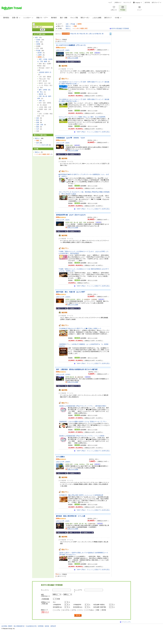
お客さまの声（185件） (63, 143)
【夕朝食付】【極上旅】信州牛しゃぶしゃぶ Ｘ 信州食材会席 (81, 495)
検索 (78, 615)
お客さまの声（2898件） (63, 462)
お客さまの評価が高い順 (96, 33)
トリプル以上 (90, 610)
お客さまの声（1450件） (63, 297)
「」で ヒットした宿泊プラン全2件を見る (93, 209)
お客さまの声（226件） (63, 521)
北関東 (38, 44)
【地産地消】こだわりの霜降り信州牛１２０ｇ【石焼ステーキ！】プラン (83, 421)
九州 (37, 129)
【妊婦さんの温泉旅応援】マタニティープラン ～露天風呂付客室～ (83, 406)
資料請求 (53, 626)
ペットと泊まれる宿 (42, 145)
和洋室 (104, 610)
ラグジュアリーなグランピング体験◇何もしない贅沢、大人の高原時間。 (83, 117)
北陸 (37, 118)
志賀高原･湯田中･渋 (45, 72)
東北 (37, 42)
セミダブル (66, 610)
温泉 (37, 142)
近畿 (37, 122)
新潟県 (40, 52)
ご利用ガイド (117, 2)
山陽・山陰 (39, 124)
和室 (97, 610)
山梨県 (40, 55)
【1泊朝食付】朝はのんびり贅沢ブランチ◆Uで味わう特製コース (80, 328)
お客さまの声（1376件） (63, 374)
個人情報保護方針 (19, 626)
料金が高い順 (84, 33)
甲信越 (73, 24)
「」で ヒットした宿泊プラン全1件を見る (93, 510)
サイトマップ (127, 2)
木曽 (40, 100)
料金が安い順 (74, 33)
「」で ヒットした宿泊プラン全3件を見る (93, 132)
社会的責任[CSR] (31, 626)
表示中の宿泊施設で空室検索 (120, 28)
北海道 (38, 39)
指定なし (68, 26)
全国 (67, 24)
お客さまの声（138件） (63, 50)
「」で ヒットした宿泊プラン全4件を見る (93, 451)
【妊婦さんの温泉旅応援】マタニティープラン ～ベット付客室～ (82, 436)
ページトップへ (126, 622)
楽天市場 (147, 2)
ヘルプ (110, 2)
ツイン (81, 610)
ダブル (74, 610)
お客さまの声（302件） (63, 220)
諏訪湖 (41, 94)
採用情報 (40, 626)
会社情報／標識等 (6, 626)
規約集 (47, 626)
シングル (57, 610)
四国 (37, 127)
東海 (37, 120)
